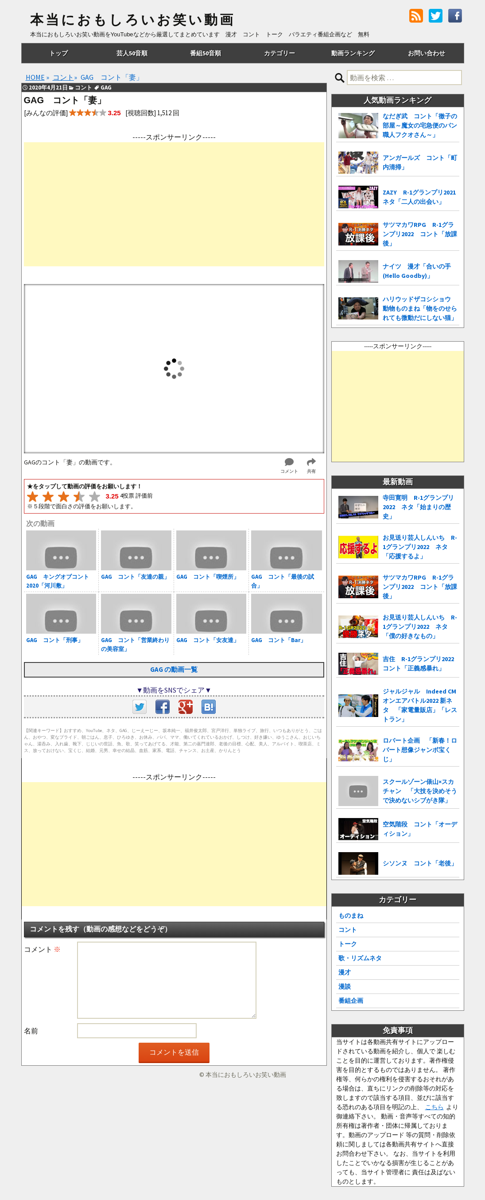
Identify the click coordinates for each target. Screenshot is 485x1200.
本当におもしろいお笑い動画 (132, 20)
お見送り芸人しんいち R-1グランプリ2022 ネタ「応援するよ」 (420, 547)
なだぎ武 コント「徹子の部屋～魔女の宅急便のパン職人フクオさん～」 (420, 125)
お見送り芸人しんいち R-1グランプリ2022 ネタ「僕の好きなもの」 (420, 626)
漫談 (344, 986)
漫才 (344, 972)
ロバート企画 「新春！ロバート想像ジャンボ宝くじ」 (420, 749)
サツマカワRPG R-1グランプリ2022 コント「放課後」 (420, 234)
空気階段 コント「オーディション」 (420, 829)
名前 (31, 1030)
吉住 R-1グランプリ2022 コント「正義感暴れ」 (421, 663)
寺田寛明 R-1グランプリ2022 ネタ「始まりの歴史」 (418, 507)
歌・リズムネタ (360, 958)
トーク (347, 944)
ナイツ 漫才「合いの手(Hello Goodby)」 (417, 271)
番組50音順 (205, 53)
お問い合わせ (426, 53)
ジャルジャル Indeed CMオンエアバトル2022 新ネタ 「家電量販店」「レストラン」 (420, 705)
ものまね (350, 915)
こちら (434, 1107)
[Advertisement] (174, 204)
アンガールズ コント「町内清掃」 (420, 162)
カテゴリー (279, 53)
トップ (58, 53)
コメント (42, 949)
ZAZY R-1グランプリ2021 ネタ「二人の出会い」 (421, 197)
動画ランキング (353, 53)
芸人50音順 (131, 53)
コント (347, 930)
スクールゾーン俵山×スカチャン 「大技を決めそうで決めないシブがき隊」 (420, 791)
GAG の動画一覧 (174, 669)
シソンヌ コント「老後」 (420, 863)
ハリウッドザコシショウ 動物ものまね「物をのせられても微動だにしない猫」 (420, 308)
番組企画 (350, 1001)
